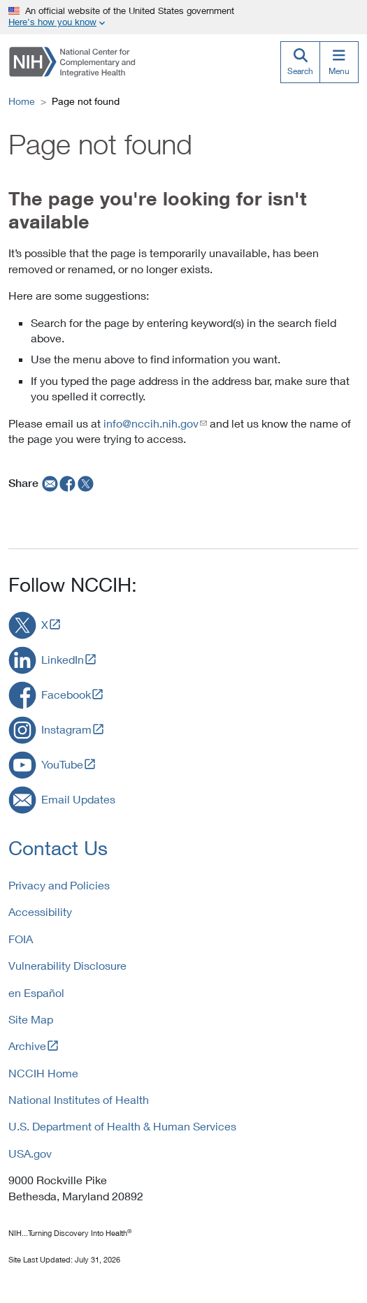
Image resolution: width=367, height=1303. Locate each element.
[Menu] (339, 62)
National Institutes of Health (78, 1099)
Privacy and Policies (59, 884)
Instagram (66, 729)
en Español (36, 992)
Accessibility (40, 911)
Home (21, 101)
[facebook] (68, 483)
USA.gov (30, 1153)
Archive (27, 1045)
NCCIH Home (43, 1072)
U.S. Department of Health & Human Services (122, 1126)
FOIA (20, 938)
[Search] (299, 62)
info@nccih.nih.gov (151, 423)
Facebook (66, 694)
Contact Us (58, 847)
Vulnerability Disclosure (67, 965)
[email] (48, 483)
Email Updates (78, 799)
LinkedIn (62, 659)
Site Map (30, 1019)
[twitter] (86, 483)
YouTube (62, 764)
